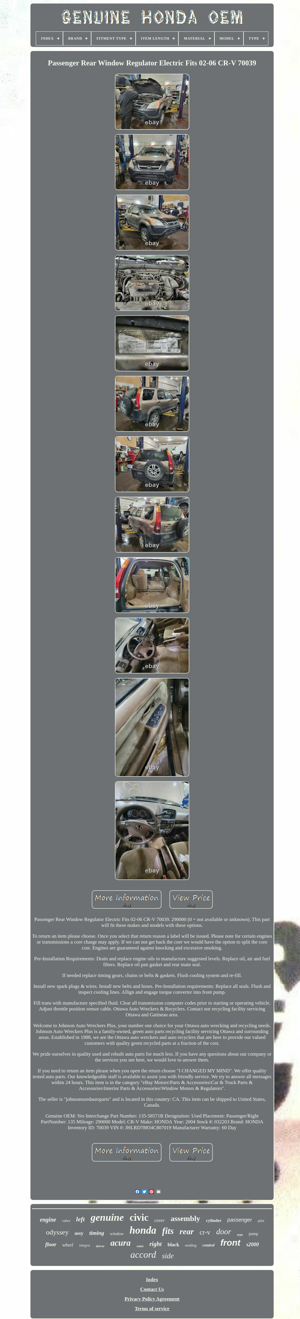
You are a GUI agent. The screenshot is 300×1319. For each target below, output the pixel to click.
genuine (107, 1217)
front (230, 1242)
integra (84, 1245)
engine (48, 1219)
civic (139, 1217)
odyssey (57, 1232)
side (168, 1256)
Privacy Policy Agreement (152, 1299)
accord (143, 1254)
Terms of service (152, 1308)
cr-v (205, 1232)
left (80, 1219)
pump (253, 1234)
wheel (67, 1244)
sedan (140, 1246)
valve (66, 1220)
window (117, 1233)
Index (152, 1279)
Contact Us (152, 1289)
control (208, 1245)
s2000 (252, 1244)
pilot (261, 1221)
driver (100, 1246)
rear (187, 1231)
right (155, 1243)
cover (159, 1220)
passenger (239, 1220)
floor (50, 1244)
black (173, 1244)
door (223, 1231)
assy (78, 1233)
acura (120, 1242)
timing (96, 1233)
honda (142, 1230)
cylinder (213, 1220)
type (240, 1234)
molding (191, 1245)
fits (168, 1231)
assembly (185, 1218)
